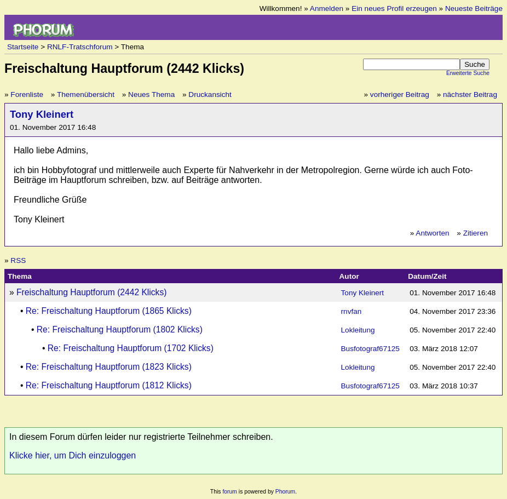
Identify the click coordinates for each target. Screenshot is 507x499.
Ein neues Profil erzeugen (394, 8)
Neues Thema (151, 94)
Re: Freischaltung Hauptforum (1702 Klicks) (131, 348)
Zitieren (475, 233)
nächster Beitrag (470, 94)
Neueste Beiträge (474, 8)
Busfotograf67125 (370, 349)
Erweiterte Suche (467, 73)
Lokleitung (358, 330)
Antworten (432, 233)
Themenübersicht (85, 94)
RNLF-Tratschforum (80, 47)
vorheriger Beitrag (399, 94)
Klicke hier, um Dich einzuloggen (72, 455)
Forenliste (26, 94)
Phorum (285, 492)
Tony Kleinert (41, 114)
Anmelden (326, 8)
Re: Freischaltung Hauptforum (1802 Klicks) (120, 329)
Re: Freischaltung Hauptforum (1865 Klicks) (109, 311)
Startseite (22, 47)
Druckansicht (210, 94)
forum (229, 492)
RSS (18, 260)
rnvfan (351, 311)
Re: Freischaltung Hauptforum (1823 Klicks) (109, 366)
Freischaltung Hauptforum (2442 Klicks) (91, 292)
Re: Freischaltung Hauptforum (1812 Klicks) (109, 385)
